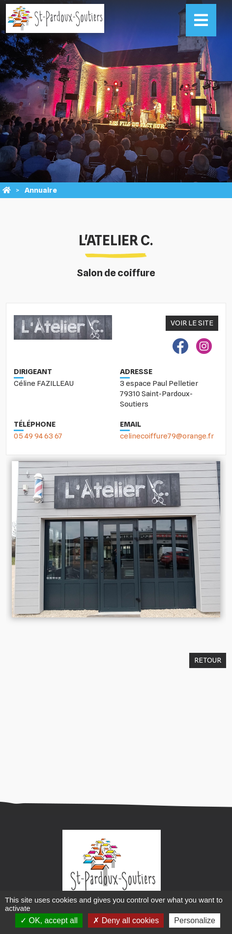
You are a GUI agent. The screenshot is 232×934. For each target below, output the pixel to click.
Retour (207, 660)
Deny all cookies (126, 920)
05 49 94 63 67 (38, 436)
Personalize (194, 920)
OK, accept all (49, 920)
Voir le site (192, 323)
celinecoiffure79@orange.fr (167, 436)
